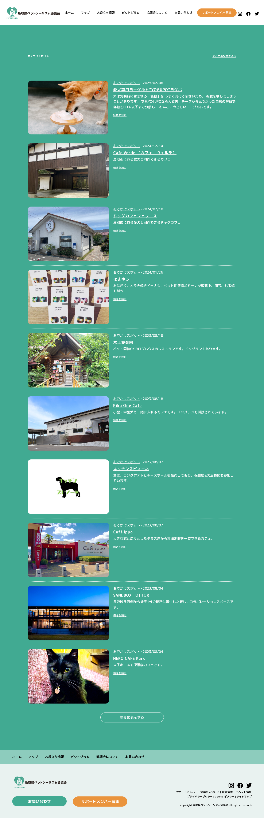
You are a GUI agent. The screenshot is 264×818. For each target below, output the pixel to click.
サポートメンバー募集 (214, 13)
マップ (82, 13)
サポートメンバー (187, 791)
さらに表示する (132, 717)
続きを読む (120, 115)
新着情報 (227, 791)
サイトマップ (244, 796)
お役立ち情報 (103, 13)
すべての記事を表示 (224, 56)
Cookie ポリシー (224, 796)
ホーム (66, 13)
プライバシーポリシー (200, 796)
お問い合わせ (180, 13)
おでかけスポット (126, 83)
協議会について (154, 13)
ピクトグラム (127, 13)
